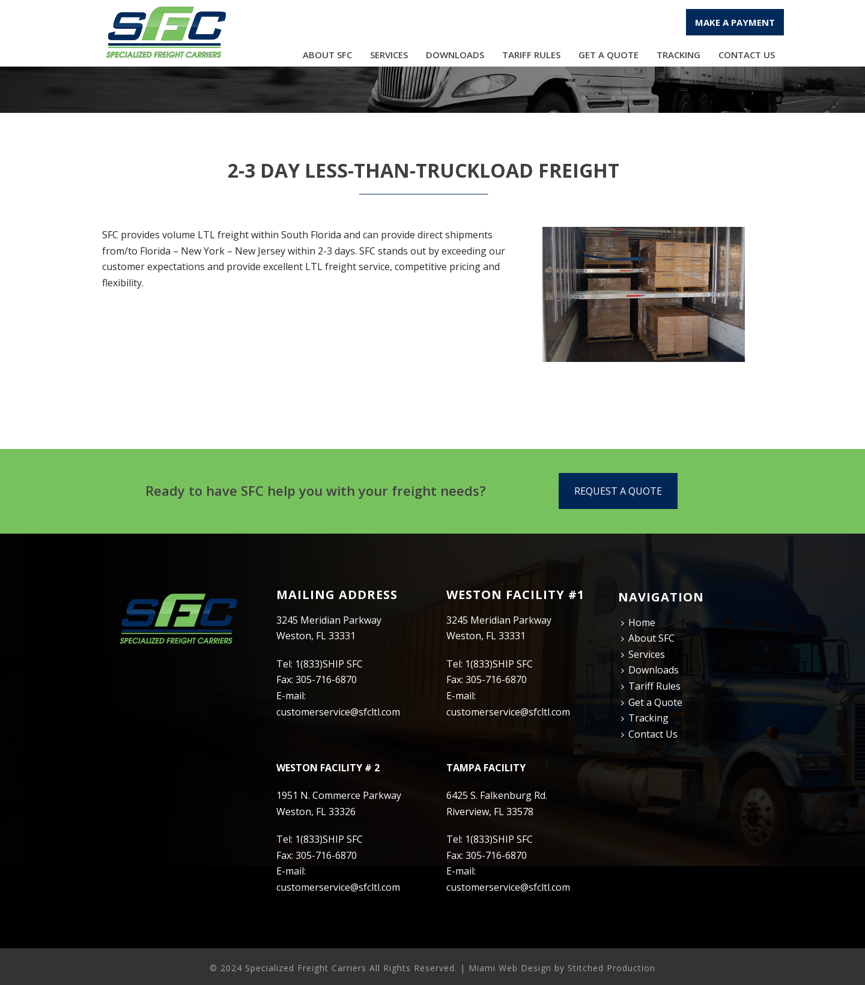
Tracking (678, 55)
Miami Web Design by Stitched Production (562, 968)
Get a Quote (608, 55)
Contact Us (746, 55)
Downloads (455, 55)
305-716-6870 (326, 679)
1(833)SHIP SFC (329, 663)
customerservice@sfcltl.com (338, 711)
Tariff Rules (531, 55)
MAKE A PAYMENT (735, 22)
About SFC (327, 55)
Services (389, 55)
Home (638, 622)
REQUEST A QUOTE (618, 491)
